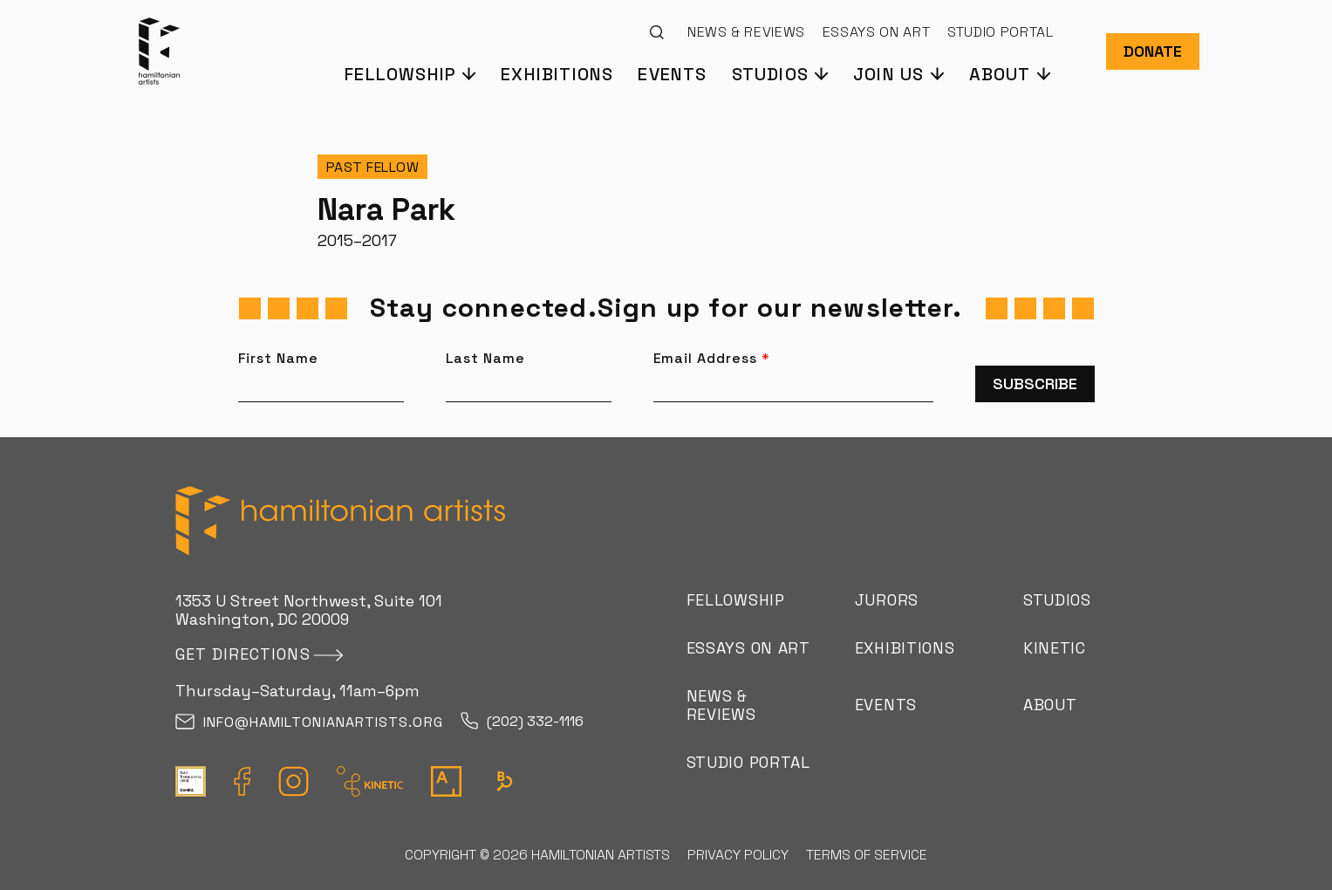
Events (672, 73)
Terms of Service (866, 855)
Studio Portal (1000, 32)
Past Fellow (373, 167)
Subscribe (1035, 383)
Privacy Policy (738, 855)
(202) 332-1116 (522, 722)
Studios (1057, 600)
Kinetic (1054, 648)
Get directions (243, 654)
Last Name (486, 358)
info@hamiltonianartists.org (309, 723)
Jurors (887, 600)
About (1050, 705)
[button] (409, 73)
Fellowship (735, 600)
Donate (1153, 51)
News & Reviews (746, 32)
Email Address (711, 358)
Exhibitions (557, 73)
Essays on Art (876, 32)
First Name (278, 358)
